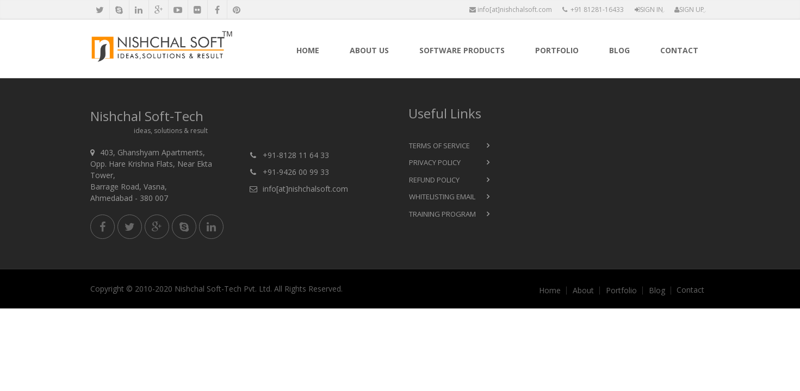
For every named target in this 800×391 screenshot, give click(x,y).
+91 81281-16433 (593, 9)
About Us (369, 50)
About (583, 290)
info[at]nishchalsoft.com (510, 9)
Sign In (649, 9)
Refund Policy (434, 180)
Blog (619, 50)
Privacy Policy (435, 162)
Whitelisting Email (442, 196)
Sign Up (689, 9)
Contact (679, 50)
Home (307, 50)
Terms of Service (439, 145)
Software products (462, 50)
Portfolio (557, 50)
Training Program (442, 214)
